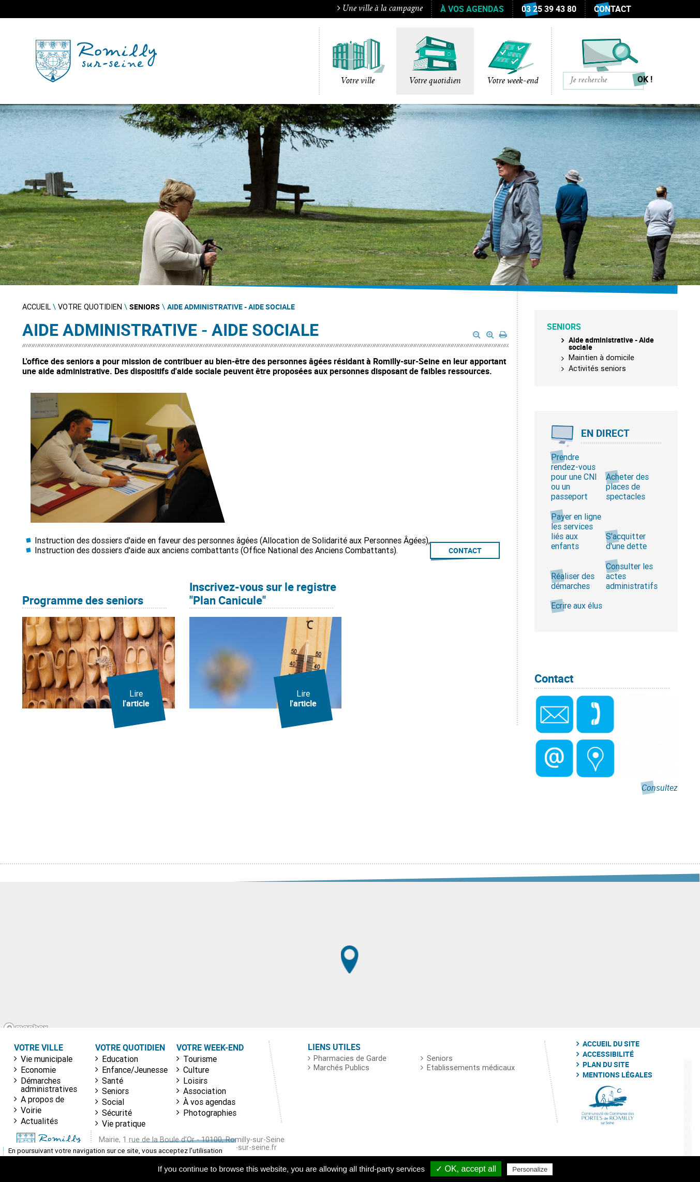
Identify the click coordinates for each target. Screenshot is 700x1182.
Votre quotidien (435, 81)
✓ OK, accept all (466, 1168)
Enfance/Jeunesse (135, 1070)
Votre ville (358, 81)
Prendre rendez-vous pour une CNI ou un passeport (574, 477)
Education (120, 1059)
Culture (196, 1070)
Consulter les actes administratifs (632, 576)
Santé (112, 1080)
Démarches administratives (49, 1084)
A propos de (42, 1099)
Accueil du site (611, 1043)
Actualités (39, 1121)
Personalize (529, 1169)
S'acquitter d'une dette (626, 541)
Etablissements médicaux (471, 1067)
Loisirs (195, 1080)
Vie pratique (123, 1123)
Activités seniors (597, 368)
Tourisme (200, 1059)
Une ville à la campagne (380, 8)
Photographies (209, 1113)
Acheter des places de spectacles (627, 486)
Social (113, 1102)
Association (204, 1091)
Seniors (115, 1091)
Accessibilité (608, 1054)
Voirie (31, 1110)
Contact (612, 8)
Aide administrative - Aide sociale (611, 343)
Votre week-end (513, 81)
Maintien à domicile (601, 357)
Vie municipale (46, 1059)
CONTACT (465, 550)
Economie (38, 1070)
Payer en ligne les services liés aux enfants (576, 531)
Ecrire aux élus (576, 605)
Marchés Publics (341, 1067)
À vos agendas (472, 8)
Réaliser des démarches (572, 581)
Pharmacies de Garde (350, 1058)
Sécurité (117, 1113)
